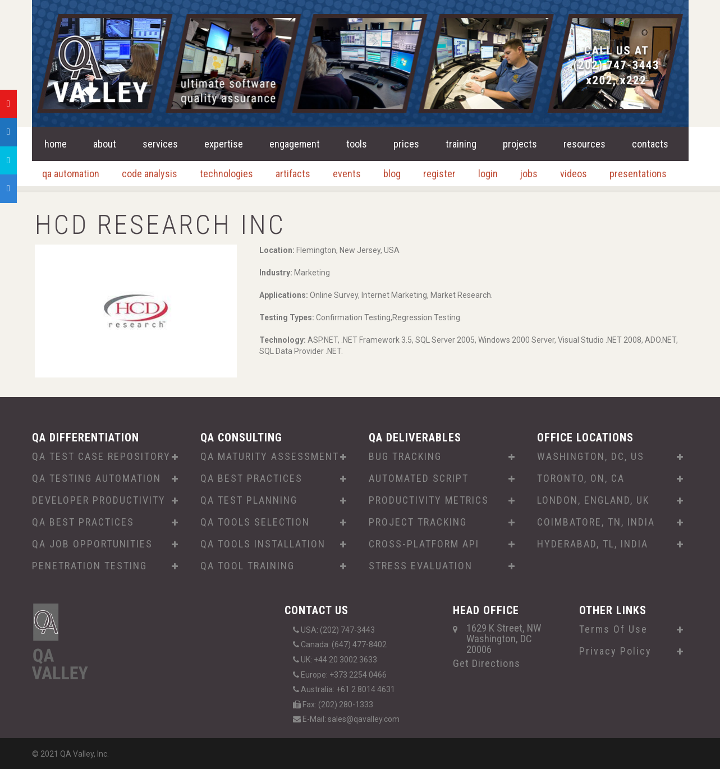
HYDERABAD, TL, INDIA (592, 544)
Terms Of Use (613, 629)
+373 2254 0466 (358, 674)
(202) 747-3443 (347, 629)
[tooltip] (8, 104)
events (347, 173)
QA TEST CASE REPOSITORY (101, 457)
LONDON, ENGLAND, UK (593, 500)
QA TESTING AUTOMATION (96, 478)
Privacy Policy (615, 651)
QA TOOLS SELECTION (255, 522)
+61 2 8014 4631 (365, 689)
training (461, 144)
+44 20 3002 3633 (345, 659)
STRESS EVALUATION (421, 566)
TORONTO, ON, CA (581, 478)
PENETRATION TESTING (89, 566)
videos (573, 173)
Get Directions (486, 663)
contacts (650, 144)
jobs (529, 173)
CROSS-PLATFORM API (424, 544)
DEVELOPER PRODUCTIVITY (99, 500)
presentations (638, 173)
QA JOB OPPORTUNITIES (92, 544)
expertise (223, 144)
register (439, 173)
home (55, 144)
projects (520, 144)
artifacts (293, 173)
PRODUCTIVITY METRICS (429, 500)
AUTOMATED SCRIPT (419, 478)
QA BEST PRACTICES (83, 522)
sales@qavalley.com (364, 719)
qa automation (70, 173)
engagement (294, 144)
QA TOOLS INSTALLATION (262, 544)
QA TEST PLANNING (248, 500)
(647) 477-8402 (359, 644)
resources (584, 144)
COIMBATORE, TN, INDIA (596, 522)
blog (392, 173)
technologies (226, 173)
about (104, 144)
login (488, 173)
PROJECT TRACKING (418, 522)
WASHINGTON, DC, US (590, 457)
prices (406, 144)
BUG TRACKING (405, 457)
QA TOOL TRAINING (247, 566)
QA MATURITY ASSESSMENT (269, 457)
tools (356, 144)
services (160, 144)
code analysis (149, 173)
